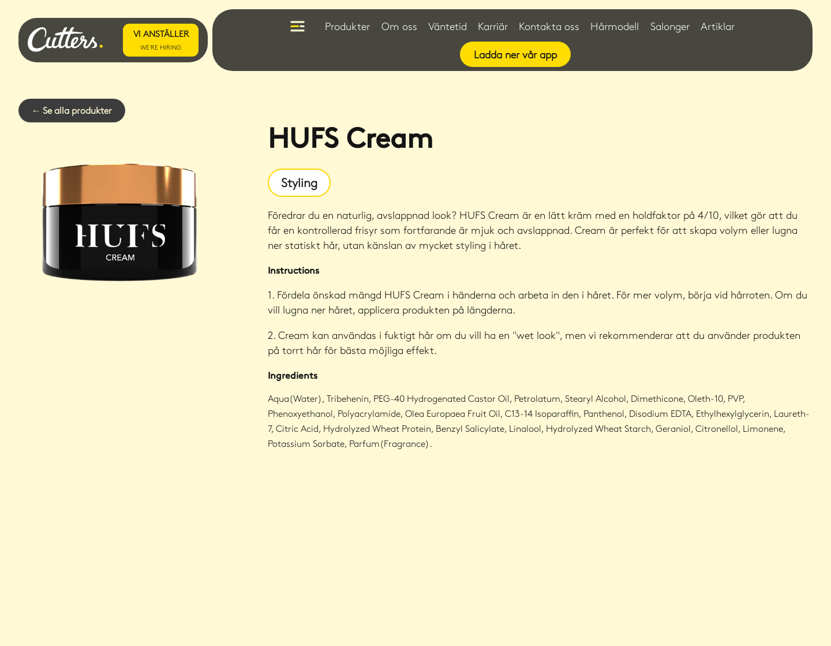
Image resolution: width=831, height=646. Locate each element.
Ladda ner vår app (515, 54)
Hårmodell (614, 26)
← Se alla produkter (71, 110)
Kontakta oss (549, 26)
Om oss (399, 26)
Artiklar (718, 26)
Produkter (347, 26)
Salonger (670, 26)
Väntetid (447, 26)
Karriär (493, 26)
